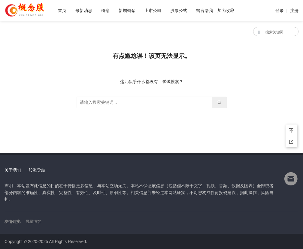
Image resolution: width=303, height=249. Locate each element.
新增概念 (127, 10)
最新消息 (83, 10)
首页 (62, 10)
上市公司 (152, 10)
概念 (105, 10)
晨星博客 (33, 221)
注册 (294, 10)
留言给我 (204, 10)
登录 (279, 10)
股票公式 (178, 10)
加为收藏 (225, 10)
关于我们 (13, 170)
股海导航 (37, 170)
